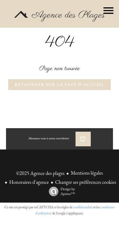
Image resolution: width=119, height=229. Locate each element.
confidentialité (83, 207)
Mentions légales (87, 173)
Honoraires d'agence (29, 182)
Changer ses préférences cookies (85, 182)
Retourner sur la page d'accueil (59, 84)
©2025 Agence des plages (40, 173)
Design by (60, 191)
